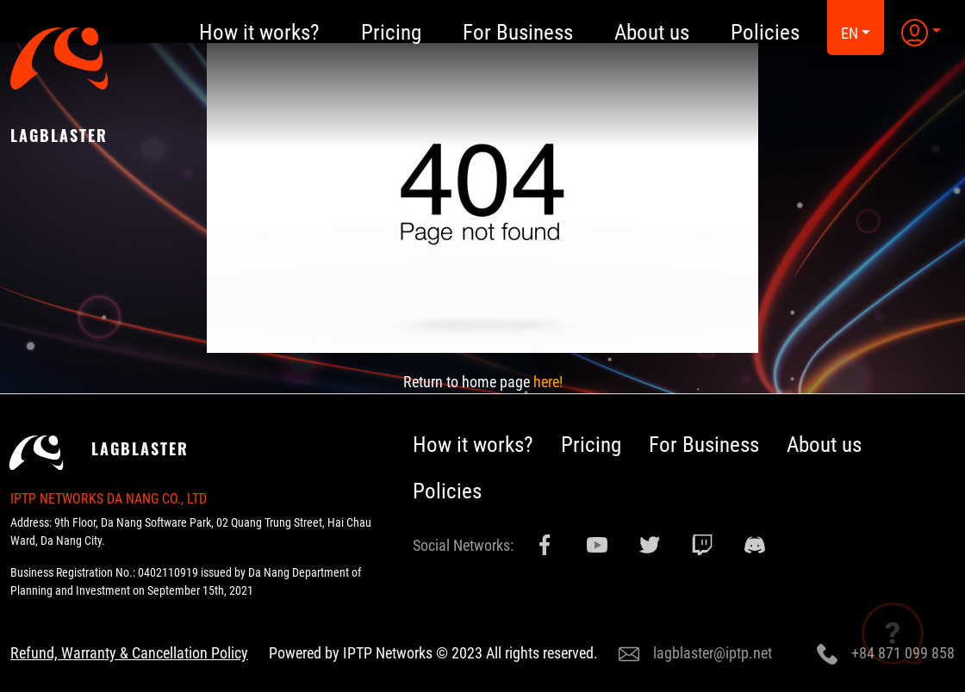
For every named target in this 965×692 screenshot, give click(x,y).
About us (824, 444)
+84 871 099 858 (886, 654)
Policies (447, 491)
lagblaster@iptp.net (695, 654)
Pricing (591, 444)
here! (548, 382)
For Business (704, 444)
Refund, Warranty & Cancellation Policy (129, 653)
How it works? (473, 444)
